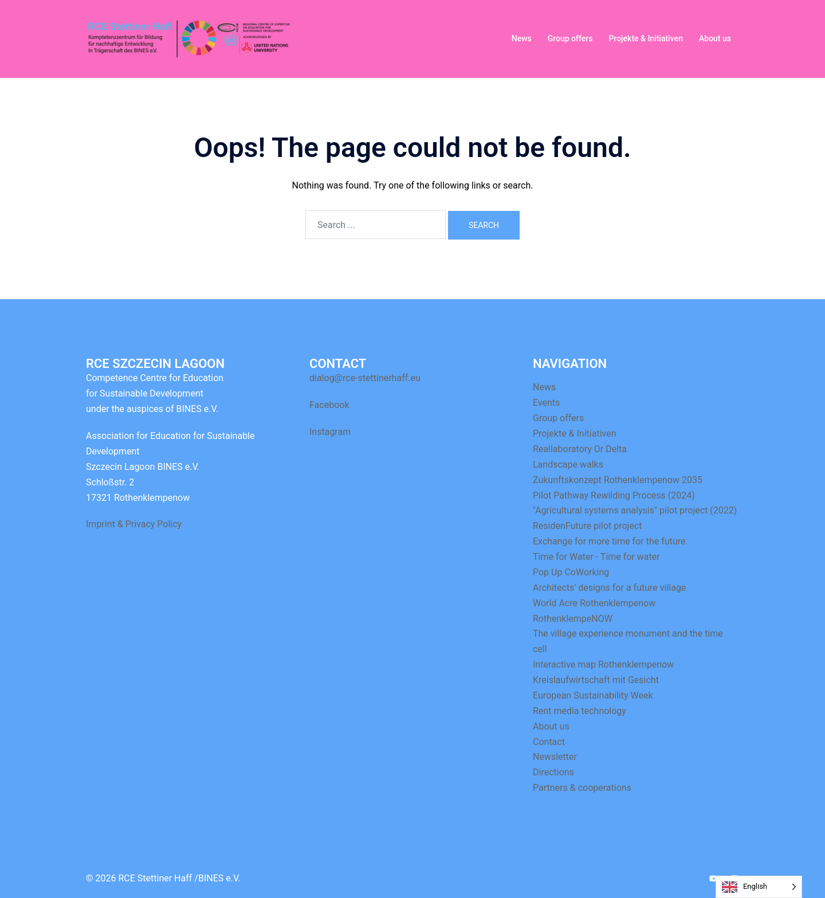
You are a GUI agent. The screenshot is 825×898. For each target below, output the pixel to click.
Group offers (570, 38)
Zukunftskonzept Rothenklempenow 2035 (617, 480)
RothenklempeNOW (572, 618)
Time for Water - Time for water (596, 556)
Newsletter (555, 756)
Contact (549, 741)
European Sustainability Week (593, 695)
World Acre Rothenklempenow (594, 603)
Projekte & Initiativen (645, 38)
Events (546, 402)
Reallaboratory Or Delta (580, 449)
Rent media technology (579, 710)
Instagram (330, 431)
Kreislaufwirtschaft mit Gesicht (596, 680)
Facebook (329, 404)
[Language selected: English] (759, 887)
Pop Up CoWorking (571, 572)
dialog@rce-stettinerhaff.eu (365, 377)
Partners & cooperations (582, 787)
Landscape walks (568, 464)
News (522, 38)
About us (715, 38)
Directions (553, 772)
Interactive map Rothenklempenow (603, 664)
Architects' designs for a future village (609, 587)
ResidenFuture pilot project (587, 525)
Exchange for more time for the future (609, 541)
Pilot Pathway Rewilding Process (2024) (614, 495)
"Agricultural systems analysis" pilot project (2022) (635, 510)
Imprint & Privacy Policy (134, 524)
